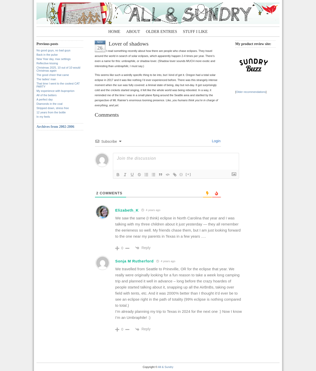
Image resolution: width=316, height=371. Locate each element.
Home (114, 31)
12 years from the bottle (51, 112)
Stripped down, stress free (52, 108)
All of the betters (46, 95)
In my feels (43, 116)
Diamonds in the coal (49, 103)
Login (216, 141)
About (133, 31)
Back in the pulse (47, 54)
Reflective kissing (47, 63)
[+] (188, 174)
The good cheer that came (52, 74)
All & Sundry (165, 366)
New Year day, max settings (53, 58)
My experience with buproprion (55, 90)
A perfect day (44, 99)
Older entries (161, 31)
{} (181, 174)
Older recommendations (251, 91)
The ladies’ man (46, 79)
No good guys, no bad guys (53, 50)
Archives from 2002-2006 (55, 127)
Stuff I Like (195, 31)
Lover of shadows (129, 43)
